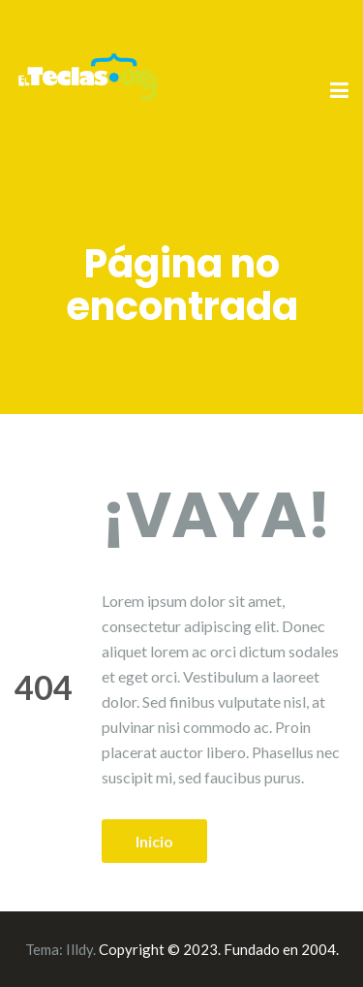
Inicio (154, 841)
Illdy (79, 949)
